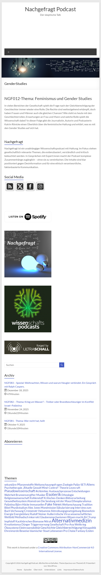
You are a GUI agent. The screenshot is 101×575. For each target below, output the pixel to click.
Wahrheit (9, 495)
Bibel (7, 507)
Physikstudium (19, 507)
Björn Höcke (22, 504)
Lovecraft (74, 487)
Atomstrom (33, 501)
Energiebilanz (22, 514)
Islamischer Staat (39, 530)
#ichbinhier (42, 491)
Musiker (41, 495)
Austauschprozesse (60, 491)
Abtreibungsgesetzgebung (66, 511)
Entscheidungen (81, 491)
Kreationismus (12, 524)
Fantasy (80, 530)
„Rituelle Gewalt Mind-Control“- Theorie (45, 487)
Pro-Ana (69, 524)
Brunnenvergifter (26, 495)
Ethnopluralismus (81, 501)
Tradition (87, 504)
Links (59, 569)
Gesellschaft (57, 524)
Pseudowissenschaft (19, 491)
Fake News (53, 504)
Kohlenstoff (36, 498)
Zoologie (68, 484)
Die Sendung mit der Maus (56, 501)
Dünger (25, 524)
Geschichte (48, 527)
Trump (92, 517)
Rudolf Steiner (38, 514)
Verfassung (17, 511)
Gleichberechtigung (69, 527)
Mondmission (48, 507)
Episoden (28, 569)
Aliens (90, 484)
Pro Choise (69, 530)
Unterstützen (49, 569)
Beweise (24, 530)
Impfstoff (9, 521)
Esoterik (53, 494)
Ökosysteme (11, 527)
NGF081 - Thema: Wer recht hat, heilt (24, 420)
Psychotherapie (13, 487)
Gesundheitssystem (15, 501)
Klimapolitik (89, 527)
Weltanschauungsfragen (48, 484)
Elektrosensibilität (29, 527)
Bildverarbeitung (75, 498)
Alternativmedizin (72, 520)
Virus (67, 514)
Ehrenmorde (11, 530)
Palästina (9, 504)
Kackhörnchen (24, 521)
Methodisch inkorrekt (27, 517)
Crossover (31, 511)
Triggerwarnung (40, 524)
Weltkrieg (80, 524)
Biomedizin (88, 511)
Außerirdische (55, 514)
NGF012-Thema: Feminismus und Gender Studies (48, 98)
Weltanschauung (71, 504)
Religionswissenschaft (16, 498)
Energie (8, 514)
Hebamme (44, 511)
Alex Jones (34, 507)
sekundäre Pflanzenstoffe (19, 484)
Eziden (90, 530)
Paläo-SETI (79, 484)
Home (19, 569)
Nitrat (47, 521)
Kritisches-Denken (54, 498)
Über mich (38, 569)
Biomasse (38, 521)
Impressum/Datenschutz (74, 569)
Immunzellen (37, 504)
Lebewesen (56, 530)
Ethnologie (68, 495)
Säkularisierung (65, 507)
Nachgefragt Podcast (50, 9)
